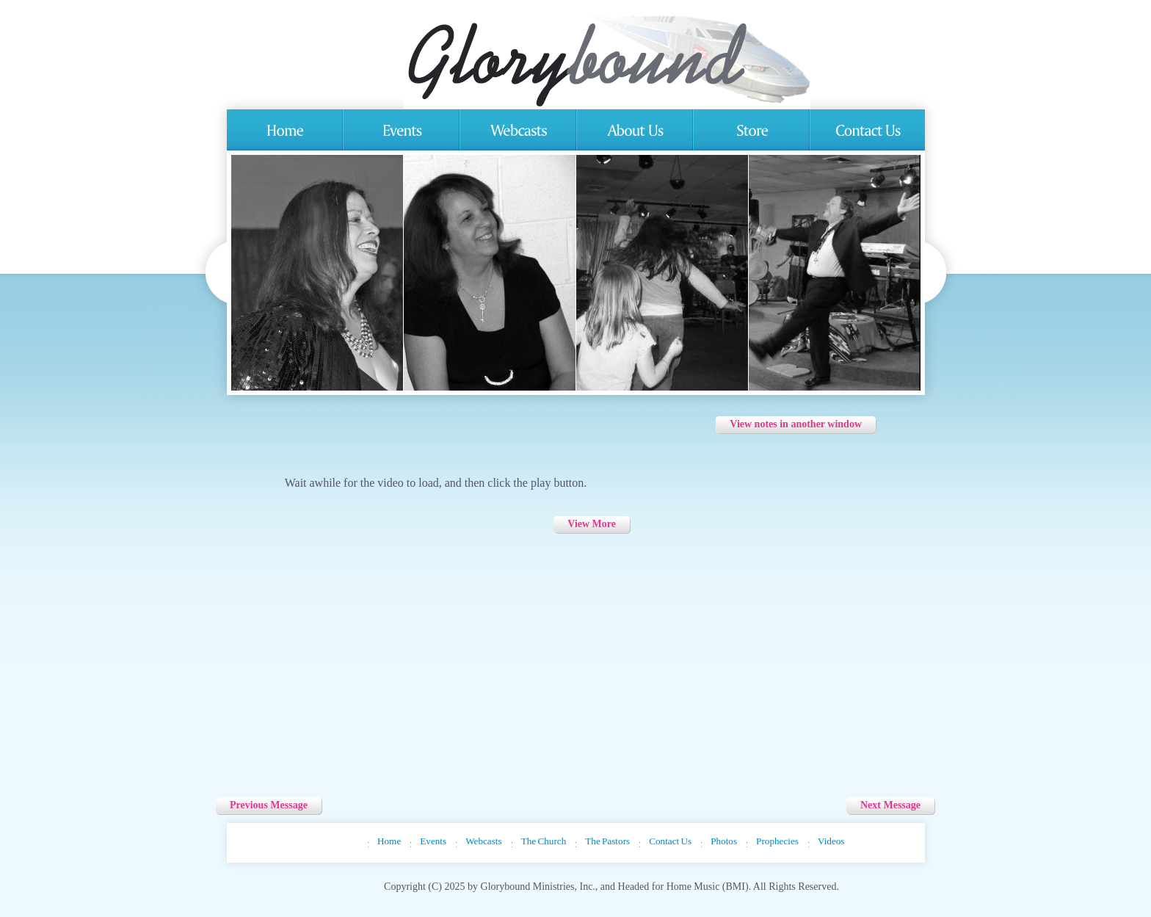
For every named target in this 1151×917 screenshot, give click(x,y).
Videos (831, 841)
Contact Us (670, 841)
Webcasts (483, 841)
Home (389, 841)
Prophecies (777, 841)
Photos (724, 841)
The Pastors (607, 841)
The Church (544, 841)
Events (433, 841)
